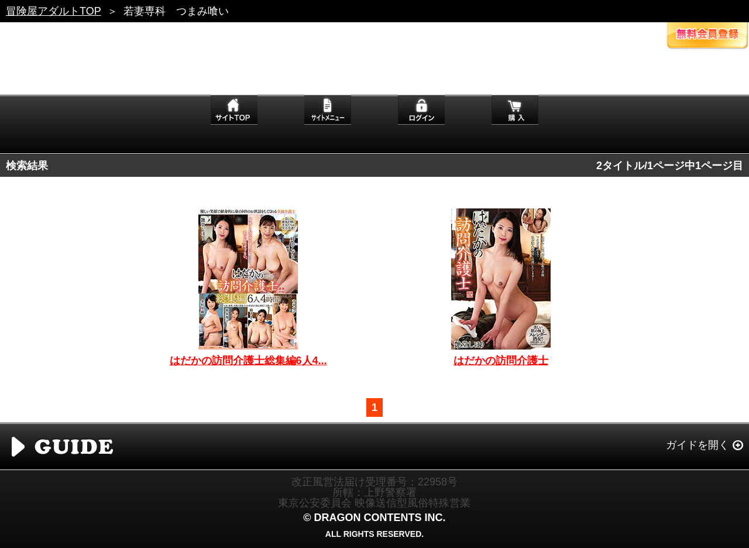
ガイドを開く (697, 445)
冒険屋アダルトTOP (53, 11)
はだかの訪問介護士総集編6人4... (248, 361)
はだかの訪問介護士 (500, 361)
